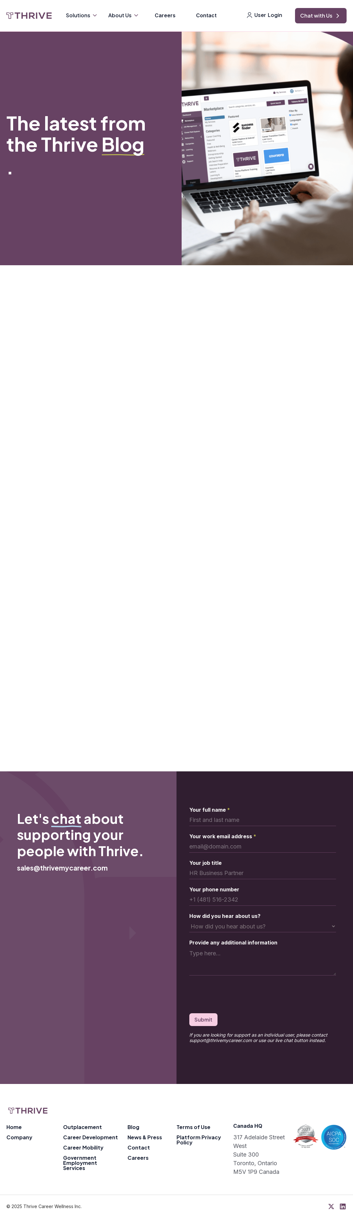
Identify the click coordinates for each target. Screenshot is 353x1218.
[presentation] (238, 995)
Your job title (205, 862)
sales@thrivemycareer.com (62, 868)
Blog (133, 1127)
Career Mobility (83, 1147)
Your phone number (214, 889)
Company (19, 1137)
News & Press (144, 1137)
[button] (82, 16)
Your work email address (222, 836)
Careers (165, 15)
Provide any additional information (233, 942)
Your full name (209, 809)
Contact (206, 15)
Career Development (90, 1137)
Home (14, 1127)
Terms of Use (193, 1127)
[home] (29, 15)
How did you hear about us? (224, 916)
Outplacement (82, 1127)
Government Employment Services (80, 1162)
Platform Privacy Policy (198, 1140)
